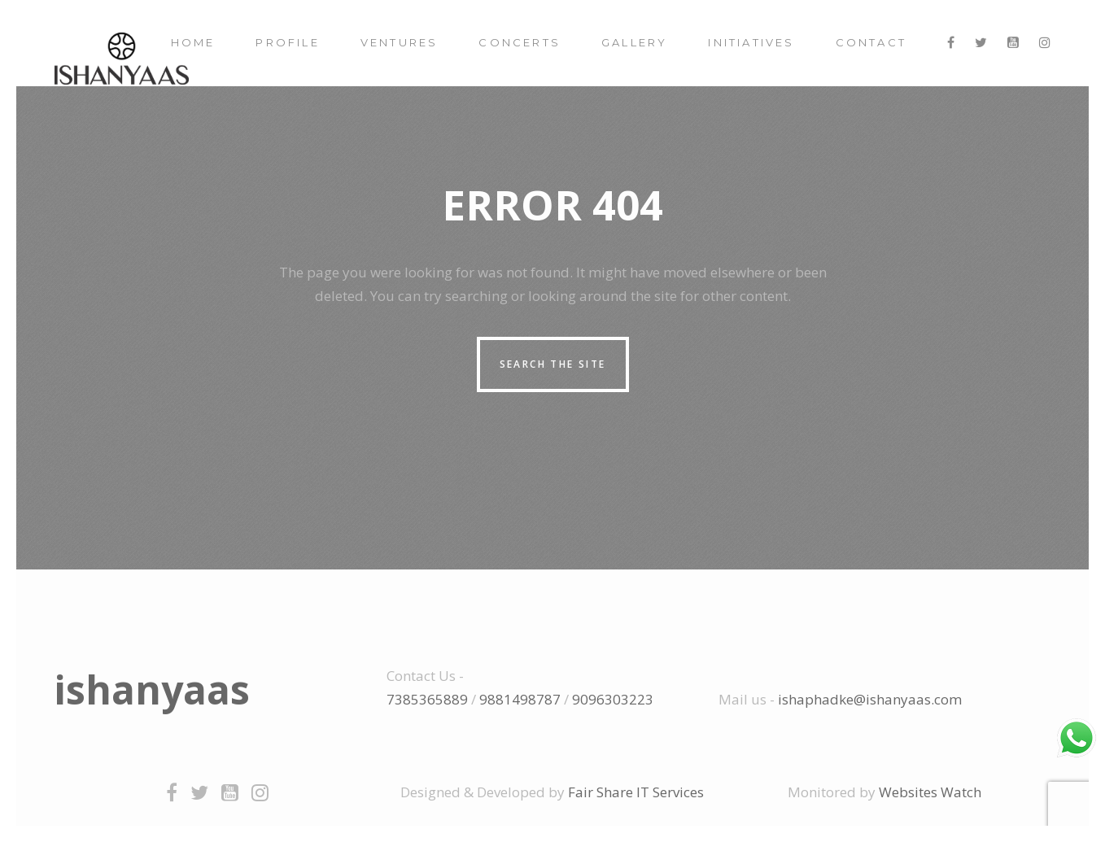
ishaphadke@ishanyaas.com (870, 699)
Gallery (634, 42)
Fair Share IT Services (636, 792)
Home (193, 42)
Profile (287, 42)
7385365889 (427, 699)
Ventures (399, 42)
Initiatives (751, 42)
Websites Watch (930, 792)
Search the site (553, 364)
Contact (871, 42)
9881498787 (520, 699)
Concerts (519, 42)
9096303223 (612, 699)
